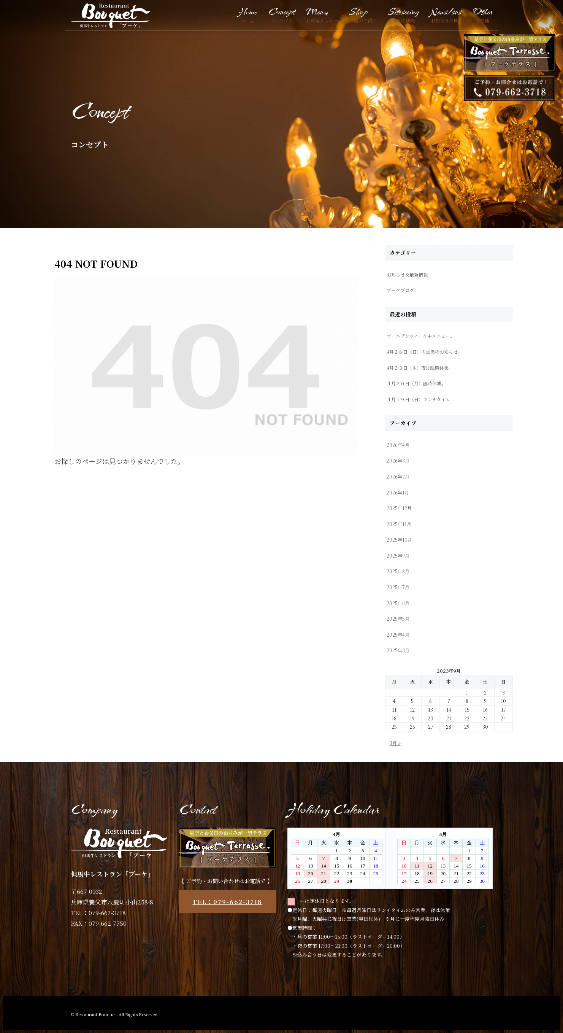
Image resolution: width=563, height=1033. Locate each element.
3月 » (395, 743)
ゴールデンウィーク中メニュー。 (421, 335)
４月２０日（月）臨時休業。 (416, 383)
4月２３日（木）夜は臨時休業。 (420, 367)
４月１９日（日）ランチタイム (418, 399)
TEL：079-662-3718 (227, 902)
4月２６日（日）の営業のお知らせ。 (424, 351)
